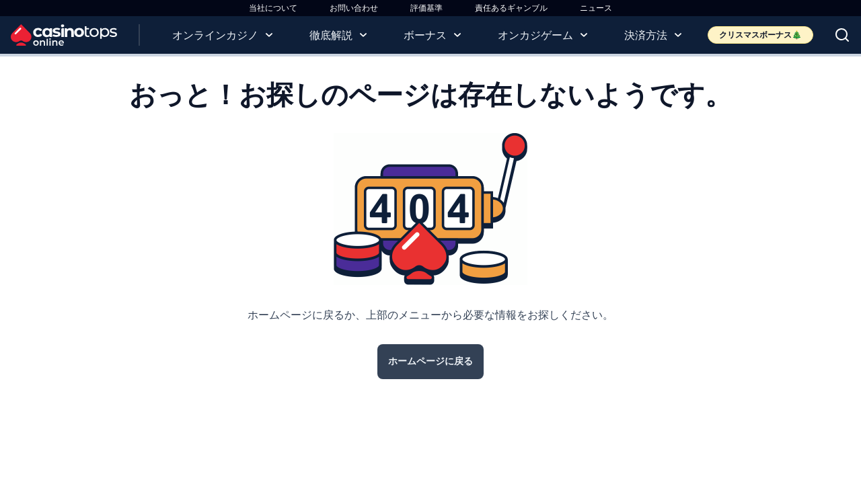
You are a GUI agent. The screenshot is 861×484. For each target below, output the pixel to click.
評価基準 (426, 8)
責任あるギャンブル (511, 8)
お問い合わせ (354, 8)
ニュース (596, 8)
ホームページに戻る (430, 361)
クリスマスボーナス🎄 (760, 35)
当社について (273, 8)
